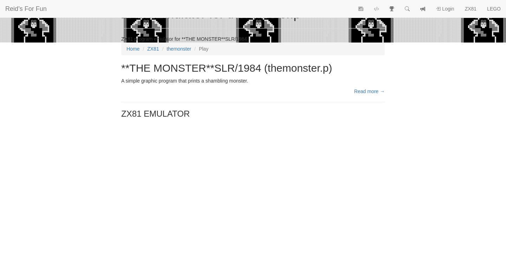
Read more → (369, 91)
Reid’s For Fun (26, 8)
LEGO (494, 9)
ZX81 (470, 9)
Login (445, 9)
